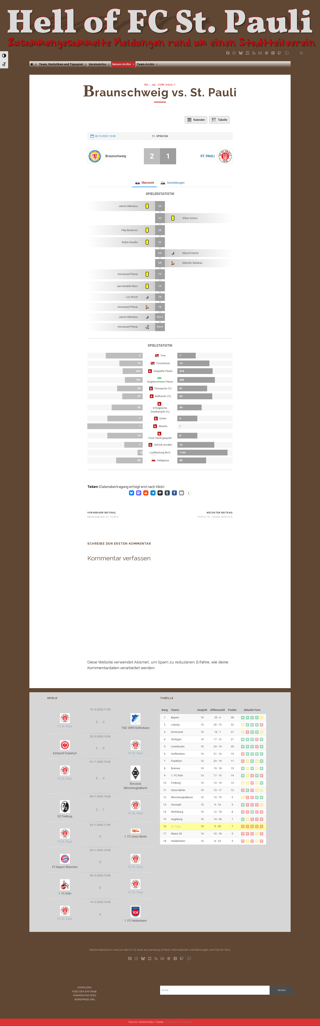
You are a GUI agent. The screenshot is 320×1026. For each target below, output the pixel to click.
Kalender (196, 119)
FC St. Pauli (65, 726)
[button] (131, 492)
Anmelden (85, 987)
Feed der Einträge (84, 991)
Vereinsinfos (99, 64)
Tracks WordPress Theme (146, 1022)
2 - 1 (100, 810)
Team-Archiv (147, 64)
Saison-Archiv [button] (123, 64)
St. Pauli (207, 156)
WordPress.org (84, 999)
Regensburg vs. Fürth (103, 517)
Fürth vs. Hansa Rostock (215, 517)
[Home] (33, 64)
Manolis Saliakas (192, 263)
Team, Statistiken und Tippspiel (63, 64)
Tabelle (219, 119)
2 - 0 (100, 748)
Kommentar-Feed (84, 995)
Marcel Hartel (190, 253)
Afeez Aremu (190, 218)
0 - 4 (100, 778)
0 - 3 (100, 722)
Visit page (160, 25)
